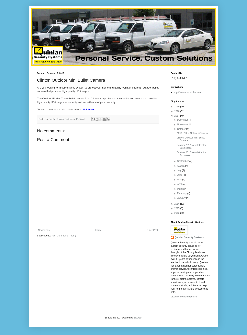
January (181, 198)
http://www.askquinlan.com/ (188, 92)
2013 (177, 213)
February (182, 193)
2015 (177, 208)
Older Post (152, 230)
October (181, 129)
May (179, 179)
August (181, 165)
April (179, 184)
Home (98, 230)
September (183, 161)
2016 (177, 203)
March (180, 188)
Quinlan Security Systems (189, 237)
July (179, 170)
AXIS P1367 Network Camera (192, 133)
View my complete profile (184, 296)
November (183, 124)
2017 (177, 115)
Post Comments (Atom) (63, 235)
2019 (177, 106)
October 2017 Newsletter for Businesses (191, 146)
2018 (177, 111)
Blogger (138, 317)
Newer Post (44, 230)
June (180, 174)
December (183, 119)
